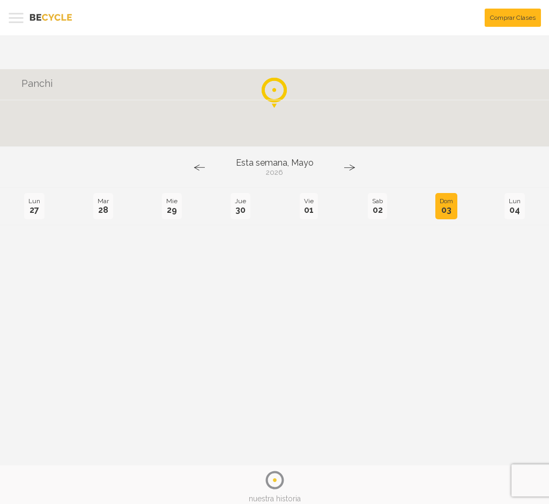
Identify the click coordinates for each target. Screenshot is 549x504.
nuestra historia (275, 498)
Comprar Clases (513, 17)
